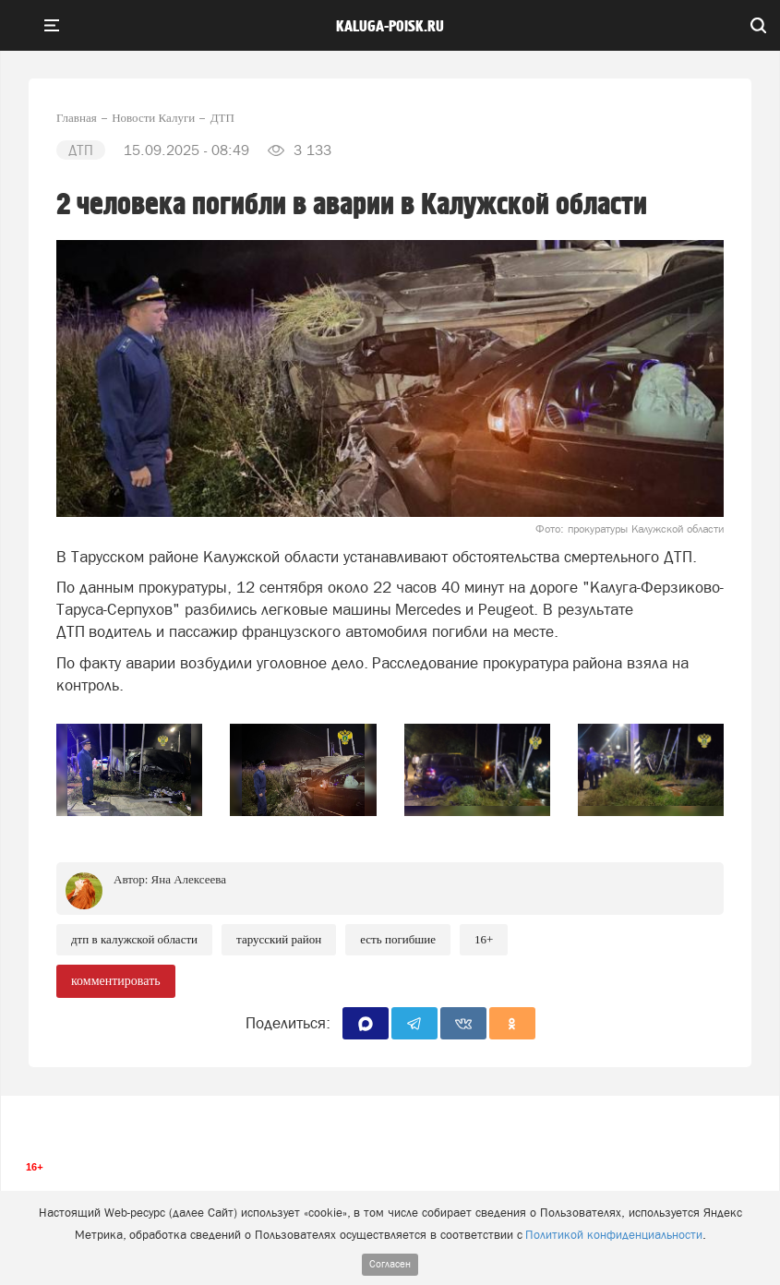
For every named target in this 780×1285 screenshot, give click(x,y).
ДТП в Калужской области (134, 939)
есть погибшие (398, 939)
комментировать (116, 981)
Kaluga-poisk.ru (390, 27)
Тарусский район (278, 939)
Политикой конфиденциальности (613, 1235)
